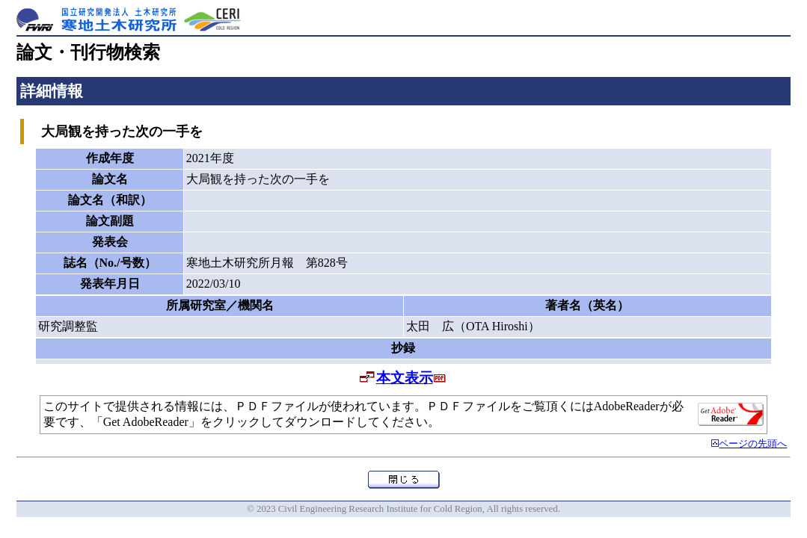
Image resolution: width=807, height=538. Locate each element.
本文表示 (404, 378)
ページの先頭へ (753, 444)
